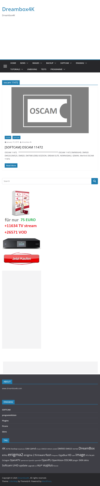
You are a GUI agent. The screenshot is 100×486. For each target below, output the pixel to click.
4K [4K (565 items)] (3, 448)
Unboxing (32, 69)
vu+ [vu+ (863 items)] (40, 465)
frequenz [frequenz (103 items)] (55, 455)
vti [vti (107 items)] (36, 466)
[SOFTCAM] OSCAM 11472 (24, 147)
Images (35, 63)
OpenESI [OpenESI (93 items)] (31, 460)
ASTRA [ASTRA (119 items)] (8, 449)
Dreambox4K (18, 9)
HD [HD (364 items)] (69, 455)
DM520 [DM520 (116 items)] (44, 449)
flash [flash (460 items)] (48, 455)
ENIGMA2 (80, 63)
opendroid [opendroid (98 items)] (24, 460)
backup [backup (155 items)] (14, 449)
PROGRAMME (56, 69)
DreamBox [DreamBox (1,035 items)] (87, 448)
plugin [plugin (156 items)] (75, 460)
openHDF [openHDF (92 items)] (38, 460)
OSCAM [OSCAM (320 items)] (68, 460)
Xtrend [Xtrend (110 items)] (55, 466)
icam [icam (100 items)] (73, 455)
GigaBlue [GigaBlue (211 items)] (62, 455)
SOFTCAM (64, 63)
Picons (5, 426)
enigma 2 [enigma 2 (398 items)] (29, 455)
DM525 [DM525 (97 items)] (49, 449)
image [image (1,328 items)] (80, 454)
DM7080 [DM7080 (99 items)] (75, 449)
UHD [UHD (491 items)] (15, 465)
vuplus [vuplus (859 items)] (48, 465)
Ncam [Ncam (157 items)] (91, 455)
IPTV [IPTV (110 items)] (87, 455)
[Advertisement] (50, 40)
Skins (4, 431)
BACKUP (49, 63)
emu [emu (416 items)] (4, 455)
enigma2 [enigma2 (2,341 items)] (15, 454)
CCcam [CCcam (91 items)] (38, 449)
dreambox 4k (27, 142)
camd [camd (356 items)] (33, 448)
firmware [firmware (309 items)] (40, 455)
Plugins (5, 420)
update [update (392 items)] (23, 465)
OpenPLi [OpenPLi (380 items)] (46, 460)
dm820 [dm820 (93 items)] (54, 449)
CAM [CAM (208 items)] (27, 448)
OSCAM (8, 137)
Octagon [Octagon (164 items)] (5, 460)
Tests (43, 69)
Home (13, 63)
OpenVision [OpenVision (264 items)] (58, 460)
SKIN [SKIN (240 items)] (81, 460)
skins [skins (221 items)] (86, 460)
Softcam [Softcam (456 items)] (7, 465)
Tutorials (15, 69)
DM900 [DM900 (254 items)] (61, 448)
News (22, 63)
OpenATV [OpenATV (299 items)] (15, 460)
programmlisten (9, 415)
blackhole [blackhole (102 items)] (21, 449)
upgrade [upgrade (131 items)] (31, 466)
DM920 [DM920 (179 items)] (68, 448)
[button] (26, 63)
